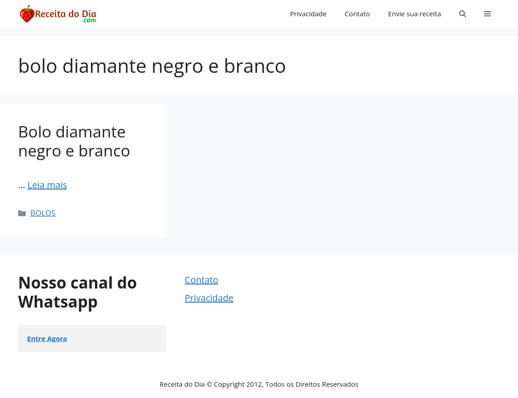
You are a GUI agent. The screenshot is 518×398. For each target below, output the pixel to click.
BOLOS (43, 213)
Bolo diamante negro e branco (74, 141)
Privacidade (308, 13)
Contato (357, 13)
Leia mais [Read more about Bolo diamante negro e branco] (47, 185)
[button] (462, 13)
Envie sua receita (414, 13)
